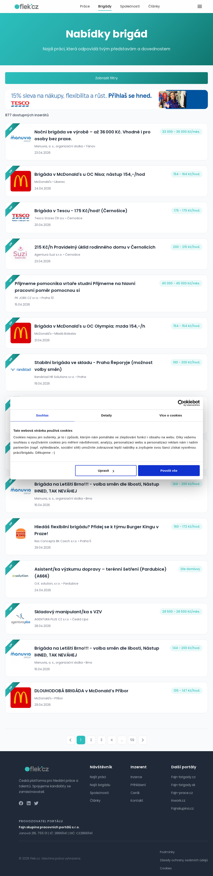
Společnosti (130, 6)
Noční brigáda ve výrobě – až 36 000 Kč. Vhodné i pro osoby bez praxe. (92, 135)
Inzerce (136, 777)
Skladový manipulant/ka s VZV (68, 612)
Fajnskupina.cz (182, 808)
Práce (85, 6)
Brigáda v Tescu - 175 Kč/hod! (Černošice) (80, 211)
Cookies (166, 868)
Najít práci (98, 777)
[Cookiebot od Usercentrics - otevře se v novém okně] (181, 403)
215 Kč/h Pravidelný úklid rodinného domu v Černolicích (94, 247)
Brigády (105, 6)
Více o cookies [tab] (170, 415)
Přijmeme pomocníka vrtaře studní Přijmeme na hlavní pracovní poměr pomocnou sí (75, 287)
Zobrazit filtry (106, 78)
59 (132, 739)
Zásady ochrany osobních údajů (184, 860)
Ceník (135, 793)
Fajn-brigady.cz (183, 777)
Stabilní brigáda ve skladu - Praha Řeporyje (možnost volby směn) (93, 366)
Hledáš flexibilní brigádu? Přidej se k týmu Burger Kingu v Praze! (96, 530)
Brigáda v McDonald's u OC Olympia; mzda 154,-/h (89, 326)
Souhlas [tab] (42, 415)
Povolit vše (168, 470)
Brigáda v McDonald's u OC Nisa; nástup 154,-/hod (89, 174)
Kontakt (137, 800)
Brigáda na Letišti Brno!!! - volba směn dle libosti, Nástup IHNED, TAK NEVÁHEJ (96, 487)
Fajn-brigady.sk (183, 785)
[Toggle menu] (199, 6)
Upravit (106, 470)
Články (154, 6)
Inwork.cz (178, 800)
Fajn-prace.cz (182, 793)
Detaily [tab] (106, 415)
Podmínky (167, 852)
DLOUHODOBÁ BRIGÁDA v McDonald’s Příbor (81, 691)
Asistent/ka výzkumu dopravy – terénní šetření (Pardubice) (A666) (100, 572)
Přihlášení (138, 785)
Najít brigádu (100, 785)
